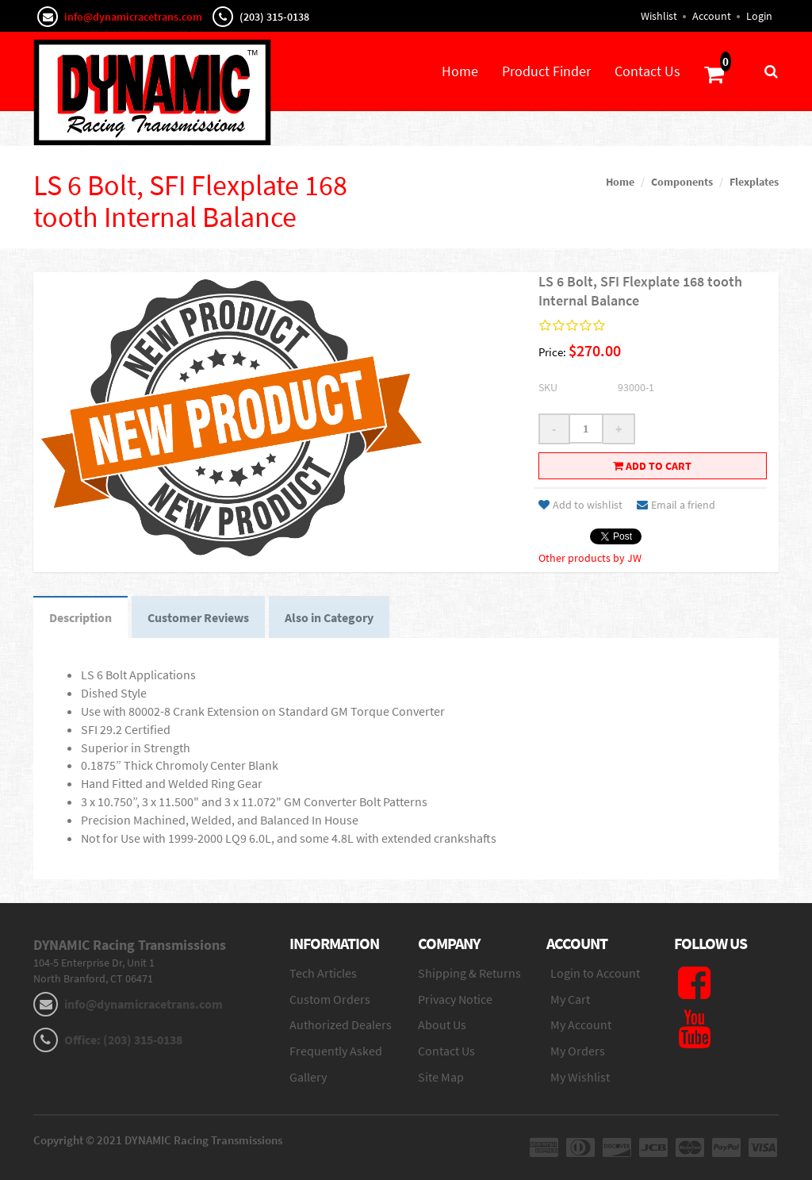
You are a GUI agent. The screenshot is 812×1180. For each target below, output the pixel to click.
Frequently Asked (335, 1051)
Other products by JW (590, 558)
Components (682, 182)
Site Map (441, 1077)
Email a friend (676, 505)
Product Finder (546, 71)
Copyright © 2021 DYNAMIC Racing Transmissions (157, 1139)
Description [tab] (80, 617)
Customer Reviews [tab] (198, 617)
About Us (442, 1024)
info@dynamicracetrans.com (133, 17)
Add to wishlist (580, 505)
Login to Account (595, 973)
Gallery (308, 1077)
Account (711, 16)
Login (759, 16)
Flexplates (754, 182)
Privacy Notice (455, 999)
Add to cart (652, 466)
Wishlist (659, 16)
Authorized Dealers (340, 1024)
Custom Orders (329, 999)
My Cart (570, 999)
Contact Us (647, 71)
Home (460, 71)
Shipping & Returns (469, 973)
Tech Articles (323, 973)
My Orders (577, 1051)
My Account (580, 1024)
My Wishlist (580, 1077)
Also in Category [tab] (329, 617)
